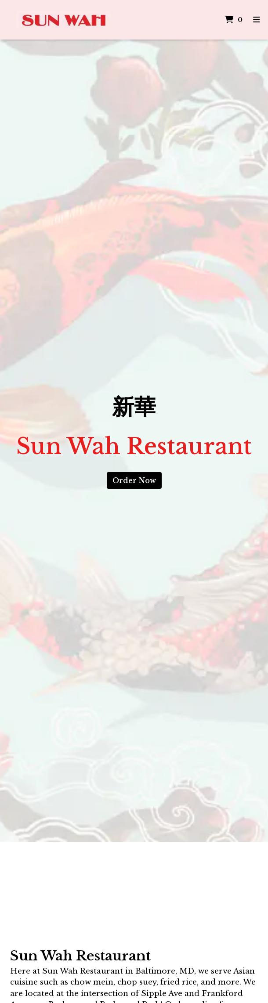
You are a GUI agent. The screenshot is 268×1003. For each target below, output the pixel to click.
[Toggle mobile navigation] (256, 20)
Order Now (134, 480)
